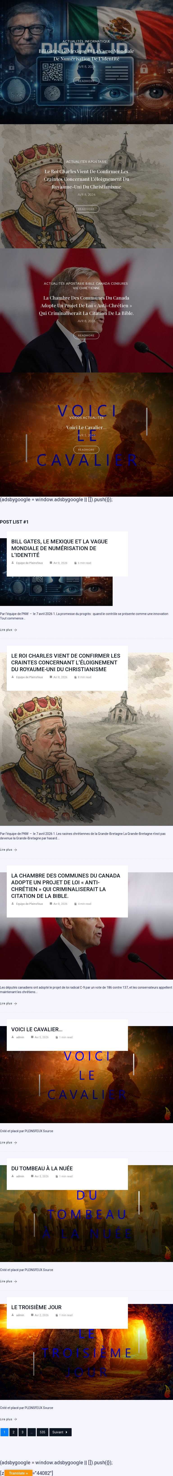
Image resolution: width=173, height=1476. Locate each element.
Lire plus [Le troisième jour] (8, 1419)
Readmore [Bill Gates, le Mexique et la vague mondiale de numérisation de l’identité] (86, 81)
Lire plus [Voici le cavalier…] (8, 1142)
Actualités (73, 41)
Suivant (60, 1432)
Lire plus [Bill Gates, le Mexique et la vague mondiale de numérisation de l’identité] (8, 630)
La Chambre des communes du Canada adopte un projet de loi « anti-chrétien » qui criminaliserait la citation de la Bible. (86, 305)
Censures (119, 283)
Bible (90, 283)
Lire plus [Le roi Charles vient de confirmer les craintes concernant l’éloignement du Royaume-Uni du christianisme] (8, 850)
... (32, 1432)
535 (42, 1432)
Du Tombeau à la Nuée (42, 1168)
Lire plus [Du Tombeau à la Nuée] (8, 1281)
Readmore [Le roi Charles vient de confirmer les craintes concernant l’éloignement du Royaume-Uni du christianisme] (86, 209)
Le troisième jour (36, 1307)
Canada (103, 283)
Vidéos (75, 417)
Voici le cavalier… (86, 427)
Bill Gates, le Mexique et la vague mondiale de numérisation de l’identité (59, 548)
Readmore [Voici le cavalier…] (86, 449)
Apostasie (97, 161)
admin (20, 1037)
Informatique (97, 41)
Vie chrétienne (86, 288)
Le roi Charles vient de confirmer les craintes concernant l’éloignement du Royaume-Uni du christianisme (86, 179)
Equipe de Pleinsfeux (29, 563)
